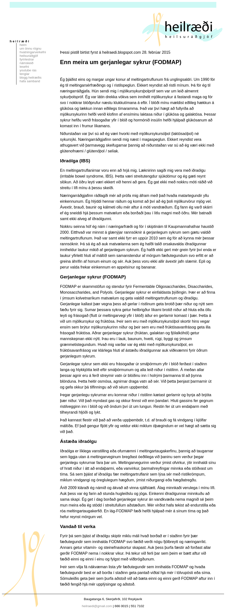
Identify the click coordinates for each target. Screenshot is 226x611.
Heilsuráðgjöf (29, 56)
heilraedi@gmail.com (97, 606)
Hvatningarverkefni (33, 52)
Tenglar (25, 74)
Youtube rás (28, 70)
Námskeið (26, 63)
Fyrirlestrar (27, 59)
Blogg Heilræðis (30, 77)
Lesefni (24, 66)
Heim (23, 45)
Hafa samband (30, 81)
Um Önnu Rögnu (30, 48)
